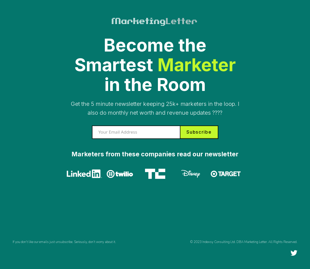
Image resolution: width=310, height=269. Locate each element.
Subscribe (198, 132)
